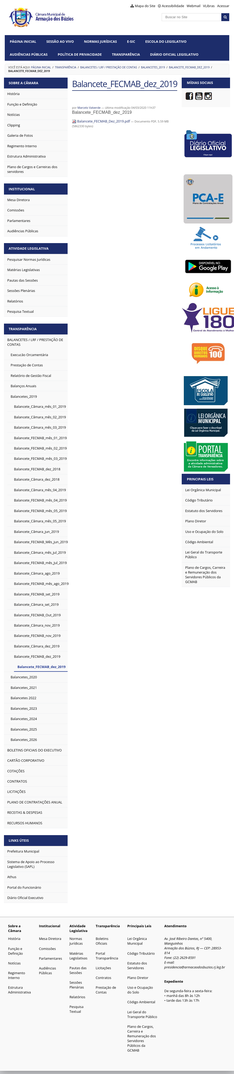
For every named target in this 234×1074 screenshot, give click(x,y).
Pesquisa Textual (76, 1008)
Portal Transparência (107, 954)
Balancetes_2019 (153, 67)
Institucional (22, 188)
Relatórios (77, 995)
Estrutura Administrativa (19, 988)
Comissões (47, 947)
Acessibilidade (173, 5)
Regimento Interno (16, 974)
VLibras (209, 5)
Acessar (223, 5)
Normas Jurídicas (100, 41)
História (14, 937)
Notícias (14, 961)
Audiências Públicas (29, 54)
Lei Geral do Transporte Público (142, 1013)
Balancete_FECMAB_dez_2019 (189, 67)
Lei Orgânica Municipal (137, 939)
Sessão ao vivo (60, 41)
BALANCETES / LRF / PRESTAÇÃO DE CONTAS (108, 67)
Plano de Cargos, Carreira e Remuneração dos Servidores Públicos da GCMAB (141, 1037)
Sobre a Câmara (24, 82)
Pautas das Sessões (78, 969)
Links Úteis (19, 839)
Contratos (103, 976)
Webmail (193, 5)
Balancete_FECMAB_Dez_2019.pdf (101, 121)
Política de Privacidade (80, 54)
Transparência (126, 54)
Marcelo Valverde (89, 108)
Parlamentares (50, 957)
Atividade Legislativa (29, 247)
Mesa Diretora (50, 937)
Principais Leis (200, 479)
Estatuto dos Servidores (137, 964)
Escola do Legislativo (165, 41)
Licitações (103, 966)
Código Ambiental (141, 1000)
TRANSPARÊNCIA (65, 67)
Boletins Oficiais (102, 939)
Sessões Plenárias (76, 983)
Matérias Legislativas (78, 954)
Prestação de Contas (106, 988)
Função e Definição (15, 949)
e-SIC (131, 41)
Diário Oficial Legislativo (174, 54)
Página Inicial (23, 41)
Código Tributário (141, 952)
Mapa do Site (145, 5)
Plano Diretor (137, 976)
